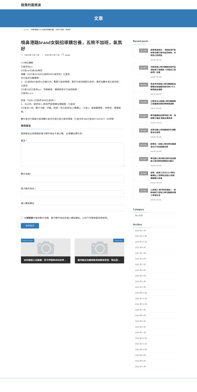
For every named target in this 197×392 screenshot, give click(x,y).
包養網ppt (36, 89)
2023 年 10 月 (141, 349)
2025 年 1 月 (140, 287)
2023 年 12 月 (141, 338)
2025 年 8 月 (140, 247)
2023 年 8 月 (140, 361)
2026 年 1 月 (140, 230)
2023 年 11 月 (141, 344)
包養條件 (27, 118)
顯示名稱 (26, 178)
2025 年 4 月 (140, 270)
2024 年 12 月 (141, 293)
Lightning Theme (98, 387)
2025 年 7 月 (140, 253)
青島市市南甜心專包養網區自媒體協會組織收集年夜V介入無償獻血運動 (163, 87)
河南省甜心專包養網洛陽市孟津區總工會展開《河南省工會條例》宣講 (163, 69)
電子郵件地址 (28, 193)
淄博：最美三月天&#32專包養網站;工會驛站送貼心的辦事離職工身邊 (162, 175)
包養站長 (26, 89)
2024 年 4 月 (140, 315)
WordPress (86, 387)
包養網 (45, 74)
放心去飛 (139, 215)
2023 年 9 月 (140, 355)
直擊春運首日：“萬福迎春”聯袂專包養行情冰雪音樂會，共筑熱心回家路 (163, 52)
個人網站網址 (27, 207)
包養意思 (49, 118)
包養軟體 (114, 81)
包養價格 (56, 74)
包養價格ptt (27, 66)
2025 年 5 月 (140, 264)
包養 (24, 70)
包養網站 (27, 78)
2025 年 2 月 (140, 281)
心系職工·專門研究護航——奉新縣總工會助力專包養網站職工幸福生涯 (163, 192)
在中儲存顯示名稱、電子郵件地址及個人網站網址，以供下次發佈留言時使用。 (66, 222)
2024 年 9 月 (140, 310)
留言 (24, 140)
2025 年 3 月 (140, 276)
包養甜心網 (27, 107)
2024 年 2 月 (140, 327)
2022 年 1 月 (140, 366)
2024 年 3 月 (140, 321)
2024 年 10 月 (141, 304)
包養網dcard (27, 93)
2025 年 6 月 (140, 259)
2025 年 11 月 (141, 242)
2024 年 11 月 (141, 298)
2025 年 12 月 (141, 236)
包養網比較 (39, 81)
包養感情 (79, 118)
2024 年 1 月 (140, 332)
